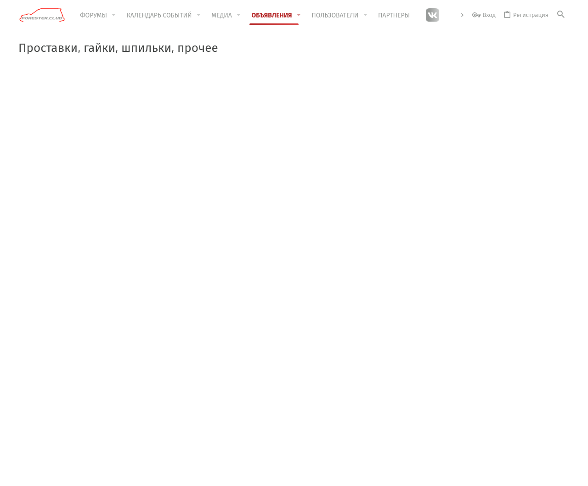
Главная (215, 386)
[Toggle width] (25, 473)
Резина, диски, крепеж (66, 286)
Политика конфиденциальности (441, 473)
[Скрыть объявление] (556, 81)
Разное (42, 319)
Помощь (503, 473)
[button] (113, 15)
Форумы (216, 403)
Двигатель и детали (61, 191)
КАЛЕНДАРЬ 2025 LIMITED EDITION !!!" (298, 81)
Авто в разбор (53, 174)
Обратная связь (226, 420)
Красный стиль (62, 473)
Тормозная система (61, 239)
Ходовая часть (53, 222)
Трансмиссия (51, 207)
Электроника (51, 270)
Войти (398, 386)
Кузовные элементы (62, 254)
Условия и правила (363, 473)
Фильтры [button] (543, 154)
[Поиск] (561, 15)
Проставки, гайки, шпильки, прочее (77, 302)
